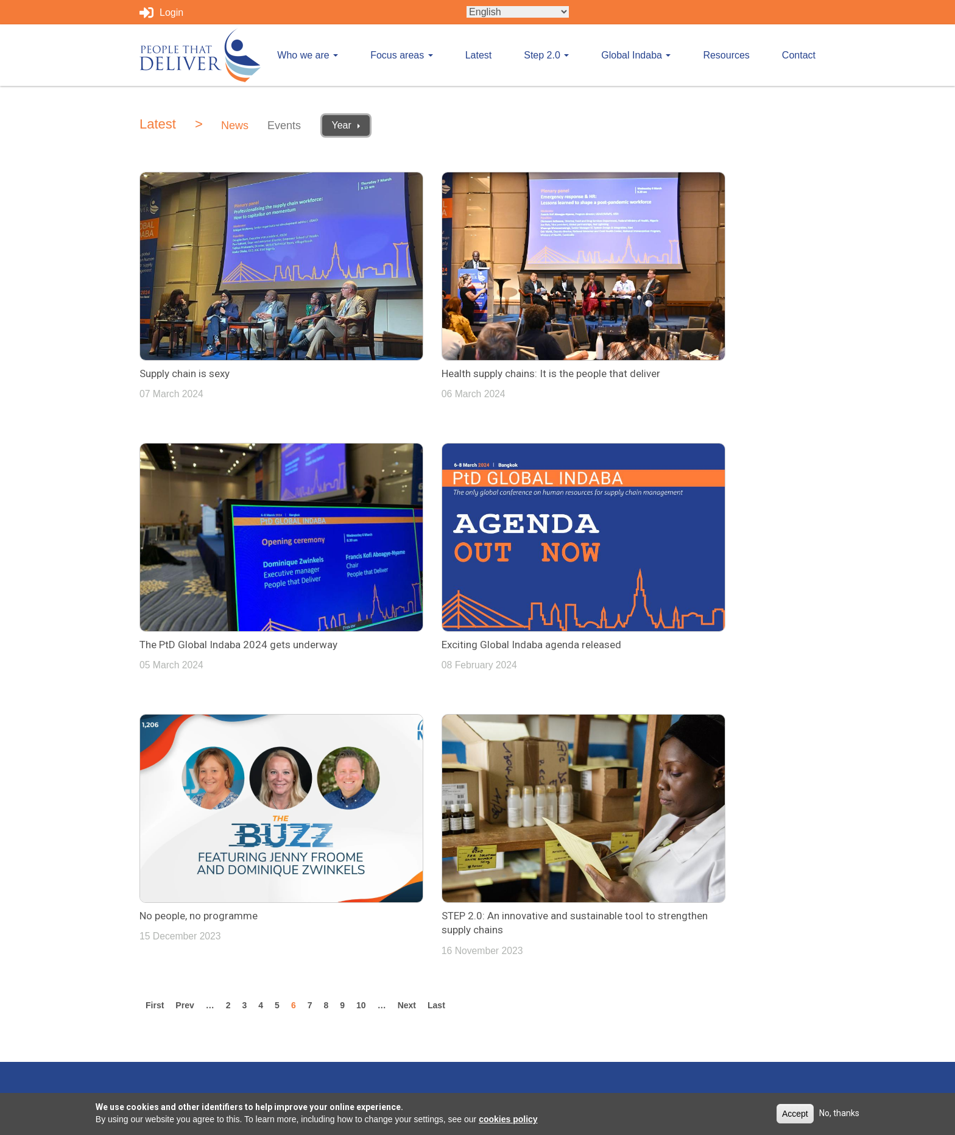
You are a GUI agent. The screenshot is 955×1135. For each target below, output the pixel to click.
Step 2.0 (546, 55)
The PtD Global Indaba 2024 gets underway (701, 326)
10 (364, 655)
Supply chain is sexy (184, 326)
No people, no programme (430, 565)
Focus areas (401, 55)
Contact (799, 55)
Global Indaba (636, 55)
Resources (726, 55)
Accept (795, 1114)
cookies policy (508, 1119)
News (234, 125)
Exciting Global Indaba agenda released (229, 565)
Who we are (307, 55)
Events (284, 125)
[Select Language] (518, 12)
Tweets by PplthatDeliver (540, 816)
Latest (478, 55)
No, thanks (839, 1113)
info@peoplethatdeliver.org (725, 816)
